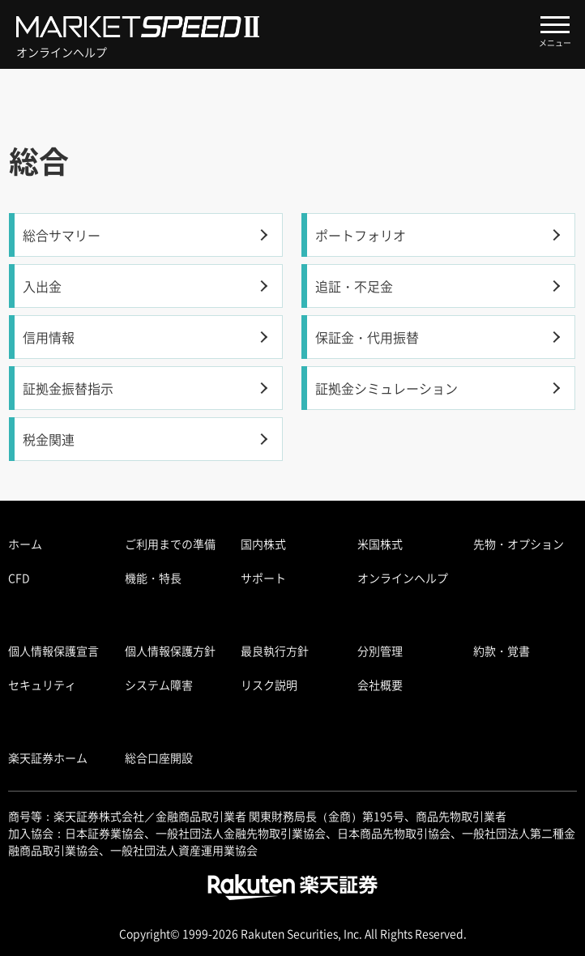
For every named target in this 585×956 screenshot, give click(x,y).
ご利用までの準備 (170, 544)
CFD (19, 578)
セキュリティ (42, 684)
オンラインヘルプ (402, 578)
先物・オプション (518, 544)
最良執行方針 (275, 650)
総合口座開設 (159, 757)
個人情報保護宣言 (53, 650)
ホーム (25, 544)
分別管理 (380, 650)
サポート (263, 578)
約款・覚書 (501, 650)
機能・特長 (153, 578)
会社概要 (380, 684)
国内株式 (263, 544)
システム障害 (159, 684)
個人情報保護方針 (170, 650)
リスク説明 (269, 684)
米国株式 (380, 544)
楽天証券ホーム (48, 757)
